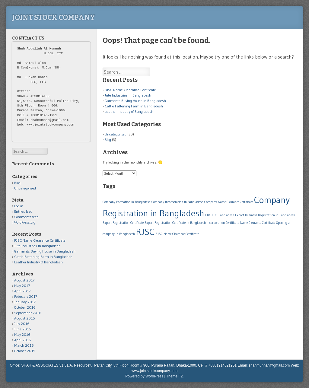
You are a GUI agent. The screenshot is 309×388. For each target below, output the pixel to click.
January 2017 (25, 302)
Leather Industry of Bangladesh (129, 111)
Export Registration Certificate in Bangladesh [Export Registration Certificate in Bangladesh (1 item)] (175, 223)
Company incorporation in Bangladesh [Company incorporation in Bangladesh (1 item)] (177, 202)
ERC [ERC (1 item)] (208, 215)
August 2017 (24, 280)
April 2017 (22, 291)
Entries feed (23, 211)
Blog (108, 139)
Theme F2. (175, 376)
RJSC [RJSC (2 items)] (145, 231)
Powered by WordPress (144, 376)
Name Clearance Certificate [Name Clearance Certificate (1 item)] (257, 223)
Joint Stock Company (53, 17)
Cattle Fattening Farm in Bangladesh (134, 106)
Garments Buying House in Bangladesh (135, 100)
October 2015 (24, 350)
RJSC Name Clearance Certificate (130, 89)
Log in (18, 206)
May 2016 (22, 334)
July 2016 (22, 323)
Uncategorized (115, 134)
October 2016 (25, 307)
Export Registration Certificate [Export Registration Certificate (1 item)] (123, 223)
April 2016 (22, 340)
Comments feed (26, 217)
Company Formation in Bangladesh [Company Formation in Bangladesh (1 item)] (127, 202)
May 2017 (22, 285)
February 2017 (25, 296)
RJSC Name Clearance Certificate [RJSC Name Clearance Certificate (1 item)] (177, 234)
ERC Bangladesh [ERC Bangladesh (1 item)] (223, 215)
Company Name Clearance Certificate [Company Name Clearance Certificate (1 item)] (228, 202)
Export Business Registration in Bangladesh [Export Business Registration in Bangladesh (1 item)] (265, 215)
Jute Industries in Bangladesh (128, 95)
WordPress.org (24, 222)
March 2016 (24, 345)
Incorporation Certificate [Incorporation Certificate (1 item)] (223, 223)
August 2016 (24, 318)
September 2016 (27, 312)
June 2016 (22, 329)
